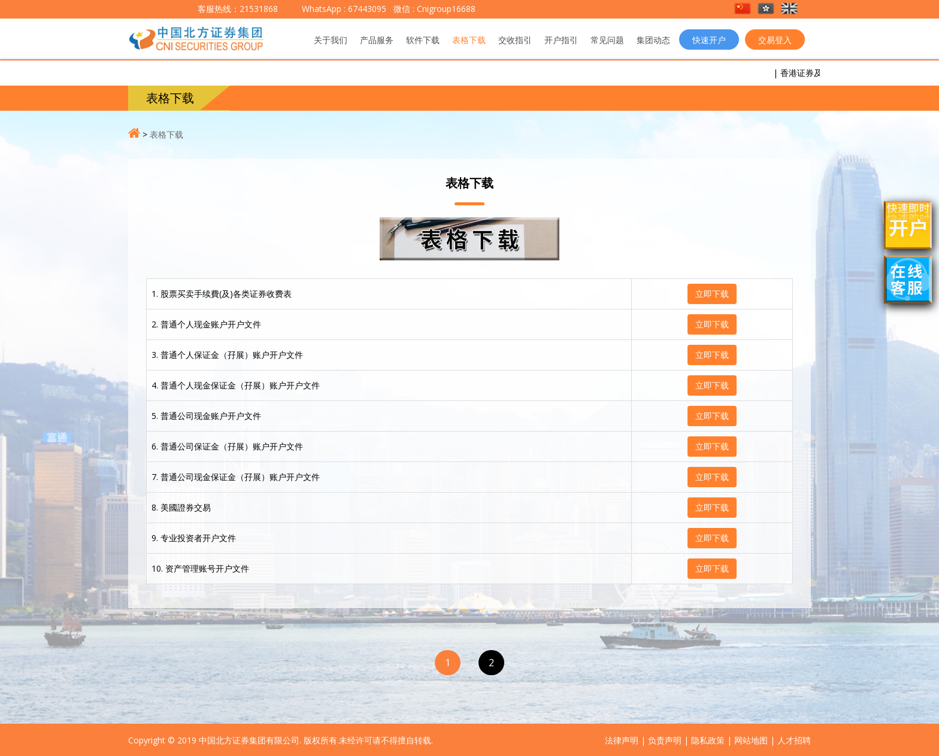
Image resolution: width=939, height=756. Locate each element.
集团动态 (653, 39)
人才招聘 (794, 740)
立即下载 (712, 293)
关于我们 (330, 39)
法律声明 (621, 740)
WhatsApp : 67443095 (344, 8)
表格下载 (469, 39)
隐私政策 (708, 740)
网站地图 (751, 740)
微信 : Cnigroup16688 (433, 8)
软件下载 (423, 39)
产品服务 (376, 39)
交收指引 (515, 39)
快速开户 (709, 39)
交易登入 (775, 39)
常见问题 (607, 39)
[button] (743, 9)
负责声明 (664, 740)
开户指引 (561, 39)
